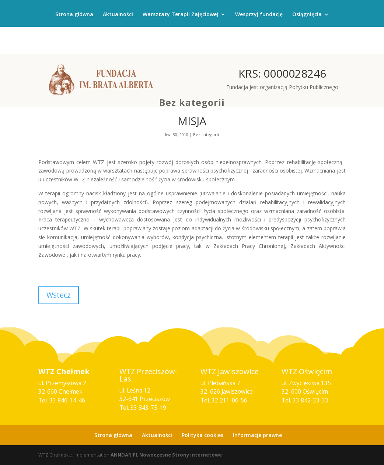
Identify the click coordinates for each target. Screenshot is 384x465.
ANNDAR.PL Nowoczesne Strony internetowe (166, 454)
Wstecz (58, 295)
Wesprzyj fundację (259, 15)
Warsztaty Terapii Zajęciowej (180, 15)
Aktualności (118, 15)
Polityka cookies (202, 435)
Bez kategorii (192, 102)
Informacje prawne (257, 435)
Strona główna (74, 15)
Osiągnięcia (307, 15)
